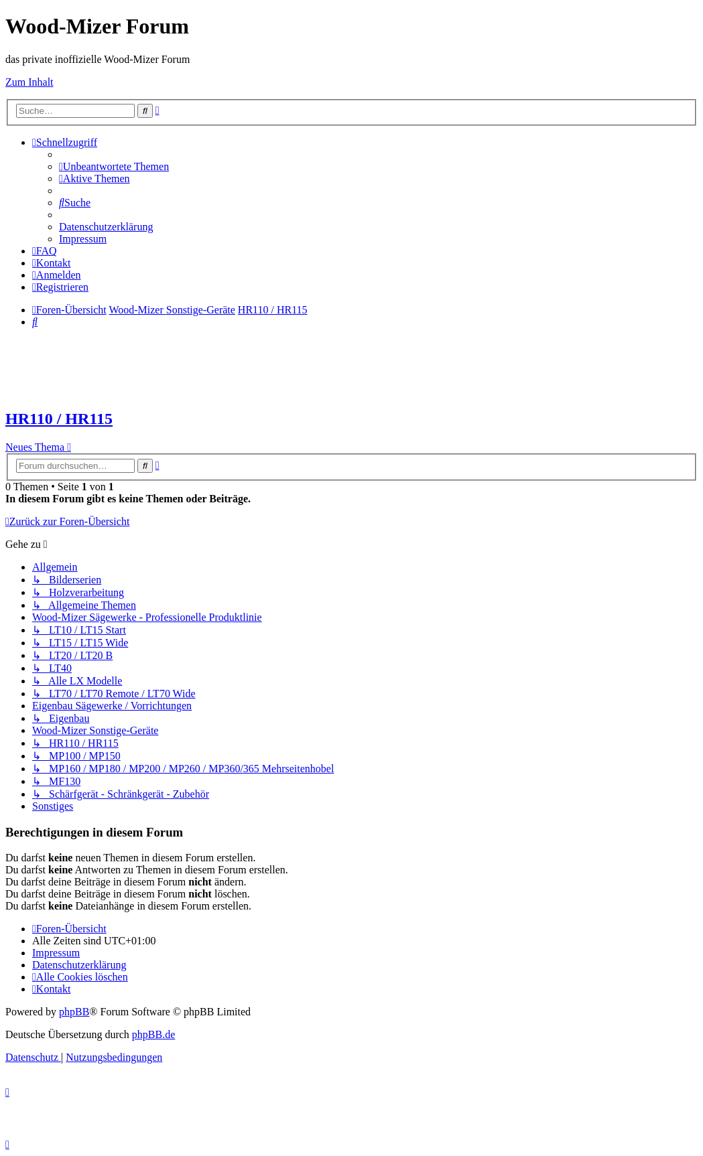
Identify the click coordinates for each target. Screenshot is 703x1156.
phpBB (74, 1011)
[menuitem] (114, 166)
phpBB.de (153, 1034)
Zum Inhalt (29, 82)
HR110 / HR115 (59, 418)
